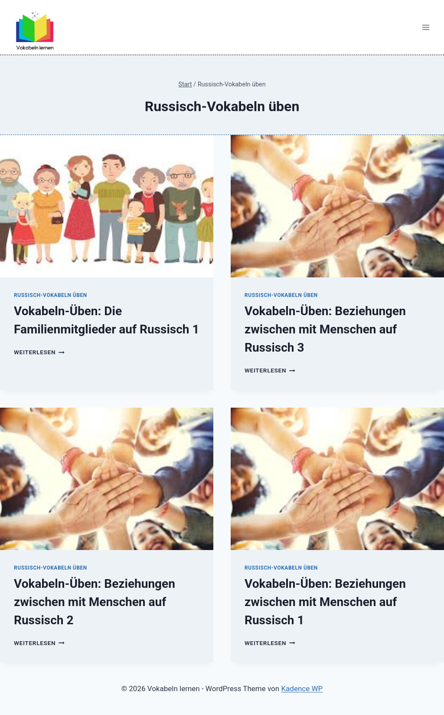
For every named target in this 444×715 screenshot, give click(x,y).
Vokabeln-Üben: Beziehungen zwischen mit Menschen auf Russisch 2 (94, 602)
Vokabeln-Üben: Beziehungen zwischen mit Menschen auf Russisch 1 (325, 602)
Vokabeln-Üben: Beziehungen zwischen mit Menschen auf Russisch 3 (325, 329)
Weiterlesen (39, 352)
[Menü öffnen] (426, 27)
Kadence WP (302, 688)
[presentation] (106, 206)
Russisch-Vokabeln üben (50, 295)
